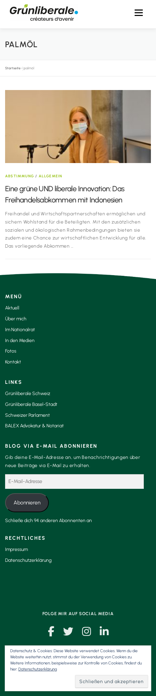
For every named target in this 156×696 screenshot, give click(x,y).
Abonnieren (27, 502)
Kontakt (13, 362)
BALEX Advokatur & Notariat (34, 426)
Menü (138, 13)
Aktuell (12, 308)
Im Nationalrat (20, 330)
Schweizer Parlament (27, 415)
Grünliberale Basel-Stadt (31, 404)
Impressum (16, 549)
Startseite (13, 68)
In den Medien (20, 340)
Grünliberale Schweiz (27, 393)
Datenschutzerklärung (28, 560)
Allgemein (50, 176)
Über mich (15, 319)
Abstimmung (19, 176)
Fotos (10, 351)
